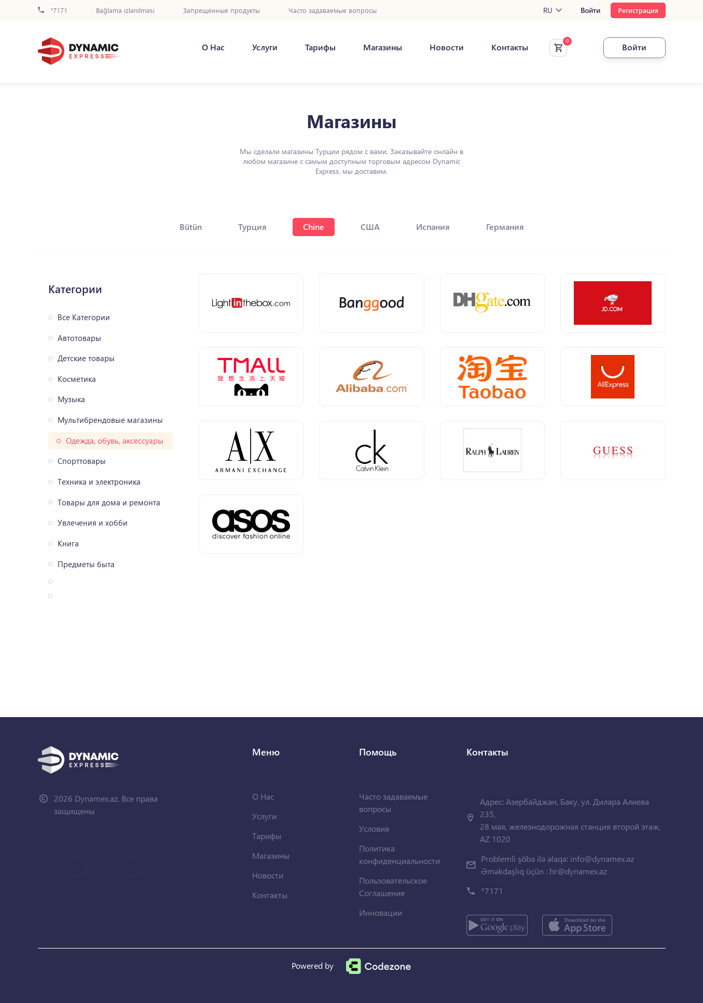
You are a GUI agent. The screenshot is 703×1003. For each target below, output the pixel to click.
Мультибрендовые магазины (110, 420)
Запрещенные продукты (221, 11)
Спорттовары (82, 461)
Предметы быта (86, 564)
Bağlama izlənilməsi (125, 11)
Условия (374, 828)
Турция (252, 226)
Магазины (382, 47)
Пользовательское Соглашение (393, 886)
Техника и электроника (99, 482)
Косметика (77, 379)
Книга (68, 543)
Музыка (71, 399)
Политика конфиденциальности (399, 854)
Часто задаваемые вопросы (332, 11)
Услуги (265, 47)
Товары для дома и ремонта (109, 502)
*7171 (52, 11)
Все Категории (84, 317)
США (370, 226)
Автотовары (79, 338)
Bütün (191, 226)
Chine (313, 226)
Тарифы (320, 47)
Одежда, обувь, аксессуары (114, 441)
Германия (505, 226)
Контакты (509, 47)
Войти (590, 10)
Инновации (380, 912)
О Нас (213, 47)
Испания (433, 226)
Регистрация (638, 10)
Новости (447, 47)
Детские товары (86, 358)
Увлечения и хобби (93, 523)
